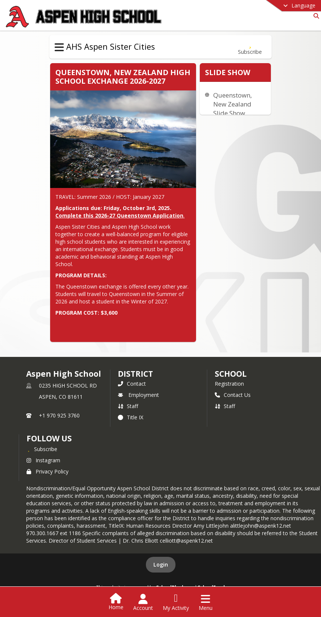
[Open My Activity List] (176, 602)
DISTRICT (135, 373)
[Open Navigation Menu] (206, 602)
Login (160, 564)
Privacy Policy (47, 471)
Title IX (130, 417)
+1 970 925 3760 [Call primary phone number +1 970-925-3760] (59, 415)
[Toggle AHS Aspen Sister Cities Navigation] (59, 47)
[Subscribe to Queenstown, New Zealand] (249, 47)
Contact (132, 383)
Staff (128, 406)
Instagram (43, 460)
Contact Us (233, 394)
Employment (138, 394)
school (231, 373)
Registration (229, 383)
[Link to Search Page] (315, 15)
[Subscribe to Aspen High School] (42, 449)
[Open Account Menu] (143, 602)
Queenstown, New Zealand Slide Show (232, 104)
